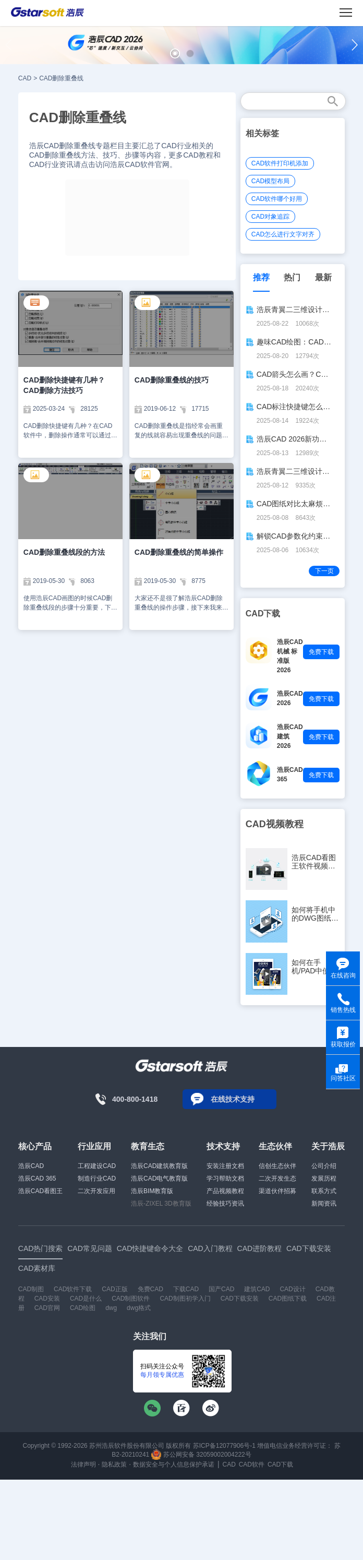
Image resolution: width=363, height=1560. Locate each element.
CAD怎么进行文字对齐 (282, 234)
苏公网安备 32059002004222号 (201, 1454)
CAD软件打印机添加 (279, 163)
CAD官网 (47, 1308)
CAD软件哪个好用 (276, 199)
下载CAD (186, 1289)
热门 (292, 277)
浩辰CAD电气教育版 (159, 1178)
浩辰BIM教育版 (152, 1191)
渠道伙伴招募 (277, 1191)
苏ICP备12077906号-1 (224, 1445)
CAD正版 (114, 1289)
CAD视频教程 (275, 824)
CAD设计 (292, 1289)
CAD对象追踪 (270, 216)
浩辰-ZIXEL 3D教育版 (161, 1203)
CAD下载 (280, 1464)
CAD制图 (31, 1289)
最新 (323, 277)
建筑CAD (257, 1289)
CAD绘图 (82, 1308)
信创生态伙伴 (277, 1166)
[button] (175, 53)
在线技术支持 (233, 1099)
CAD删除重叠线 (61, 78)
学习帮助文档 (225, 1178)
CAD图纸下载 (288, 1298)
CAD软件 (251, 1464)
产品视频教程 (225, 1191)
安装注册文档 (225, 1166)
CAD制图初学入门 (185, 1298)
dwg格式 (139, 1308)
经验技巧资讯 (225, 1203)
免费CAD (150, 1289)
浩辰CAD (31, 1166)
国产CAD (221, 1289)
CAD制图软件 (131, 1298)
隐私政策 (114, 1464)
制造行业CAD (97, 1178)
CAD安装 (47, 1298)
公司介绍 (323, 1166)
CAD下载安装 (240, 1298)
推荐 (261, 277)
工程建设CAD (97, 1166)
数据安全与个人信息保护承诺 (173, 1464)
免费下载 (321, 652)
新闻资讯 (323, 1203)
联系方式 (323, 1191)
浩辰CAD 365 (37, 1178)
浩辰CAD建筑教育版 (159, 1166)
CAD (24, 78)
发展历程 (323, 1178)
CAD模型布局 (270, 181)
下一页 (324, 571)
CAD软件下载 (73, 1289)
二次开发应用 (96, 1191)
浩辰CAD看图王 (40, 1191)
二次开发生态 (277, 1178)
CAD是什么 (86, 1298)
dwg (111, 1308)
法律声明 (83, 1464)
